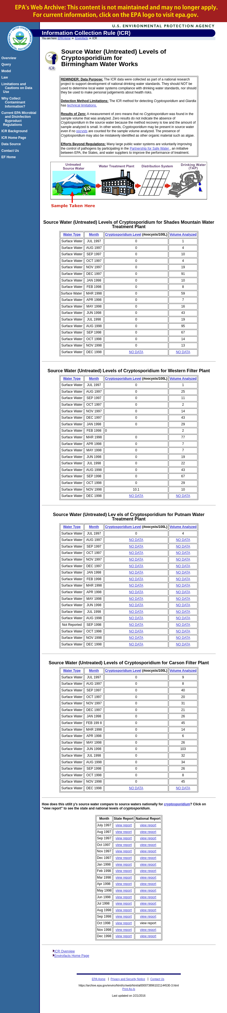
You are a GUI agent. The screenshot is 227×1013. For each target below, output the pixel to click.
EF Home (9, 157)
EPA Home (64, 38)
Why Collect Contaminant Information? (14, 102)
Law (5, 77)
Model (7, 71)
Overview (9, 58)
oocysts (81, 131)
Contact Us (11, 151)
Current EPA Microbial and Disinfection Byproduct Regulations (19, 119)
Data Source (12, 144)
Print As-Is (128, 989)
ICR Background (15, 131)
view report (123, 825)
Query (7, 64)
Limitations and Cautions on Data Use (17, 88)
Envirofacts (81, 38)
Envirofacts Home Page (71, 956)
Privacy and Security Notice (128, 979)
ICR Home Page (14, 138)
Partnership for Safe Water (150, 148)
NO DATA (136, 352)
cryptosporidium (177, 804)
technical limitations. (82, 105)
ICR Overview (64, 951)
